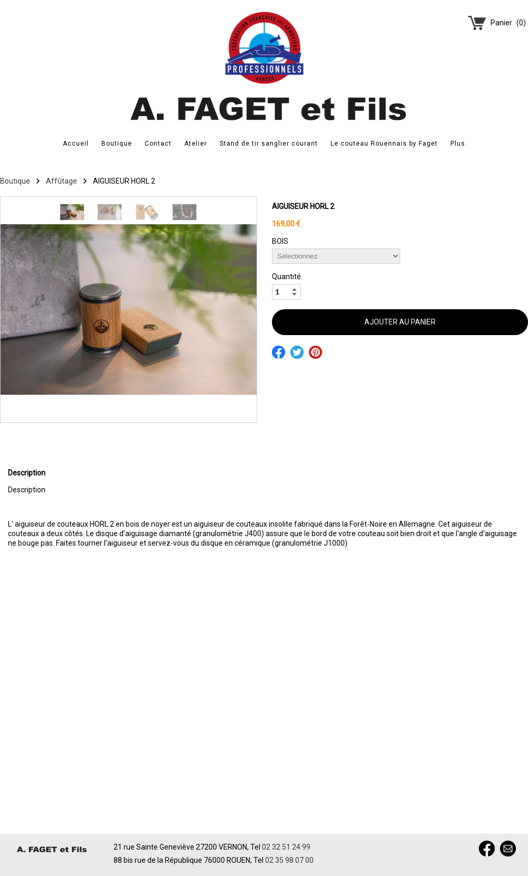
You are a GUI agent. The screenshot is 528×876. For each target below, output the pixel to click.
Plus (457, 143)
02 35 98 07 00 (289, 860)
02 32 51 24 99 (286, 847)
